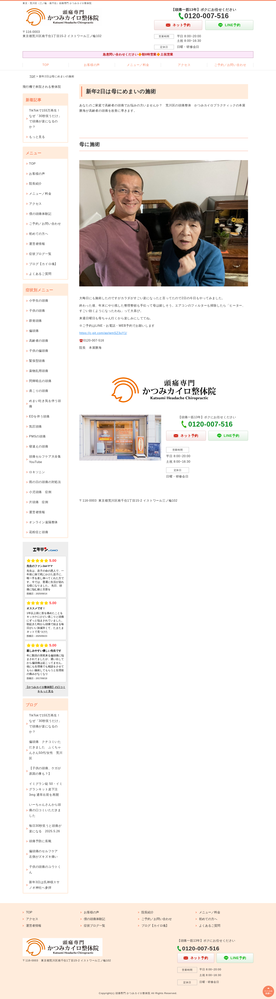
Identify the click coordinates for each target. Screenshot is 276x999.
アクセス (184, 64)
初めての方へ (38, 233)
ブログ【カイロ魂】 (43, 264)
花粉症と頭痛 (38, 532)
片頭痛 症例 (38, 502)
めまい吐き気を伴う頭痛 (45, 403)
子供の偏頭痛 (38, 350)
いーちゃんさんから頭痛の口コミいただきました (45, 810)
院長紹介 (35, 183)
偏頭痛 (34, 330)
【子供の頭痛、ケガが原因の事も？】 (45, 771)
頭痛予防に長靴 (40, 841)
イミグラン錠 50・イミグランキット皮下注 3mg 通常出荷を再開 (46, 789)
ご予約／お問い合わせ (230, 64)
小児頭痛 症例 (40, 492)
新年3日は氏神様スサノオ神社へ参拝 (44, 884)
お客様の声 (92, 64)
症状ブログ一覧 (40, 253)
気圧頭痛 (35, 426)
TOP (45, 64)
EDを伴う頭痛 (39, 416)
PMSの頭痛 (37, 436)
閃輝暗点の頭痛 (40, 381)
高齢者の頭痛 (38, 340)
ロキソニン (37, 472)
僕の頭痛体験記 (40, 213)
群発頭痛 (35, 320)
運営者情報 (37, 243)
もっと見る (37, 136)
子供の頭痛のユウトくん (45, 869)
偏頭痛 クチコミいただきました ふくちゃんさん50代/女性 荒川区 (46, 750)
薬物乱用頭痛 (38, 370)
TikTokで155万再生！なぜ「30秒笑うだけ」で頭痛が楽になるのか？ (45, 118)
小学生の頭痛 (38, 300)
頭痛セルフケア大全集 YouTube (46, 459)
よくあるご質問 (40, 273)
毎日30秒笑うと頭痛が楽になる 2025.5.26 (45, 828)
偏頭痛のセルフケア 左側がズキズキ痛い (45, 854)
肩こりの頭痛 (38, 390)
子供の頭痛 (37, 310)
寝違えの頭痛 (38, 446)
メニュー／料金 (138, 64)
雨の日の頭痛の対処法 (45, 482)
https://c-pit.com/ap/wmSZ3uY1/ (103, 333)
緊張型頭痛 (37, 360)
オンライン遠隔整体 (43, 522)
